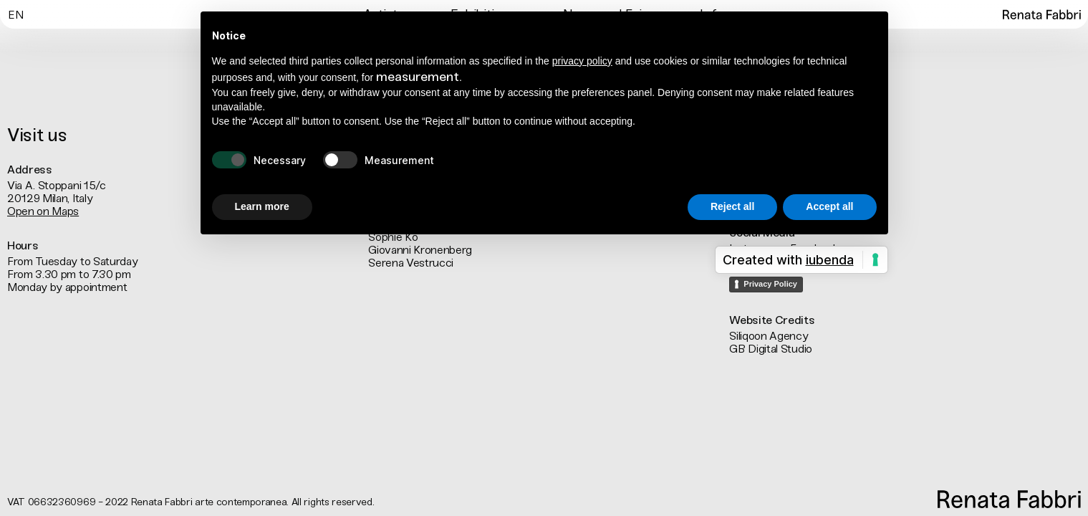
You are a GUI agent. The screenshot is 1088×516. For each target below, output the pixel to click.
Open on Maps (43, 211)
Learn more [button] (262, 206)
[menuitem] (15, 14)
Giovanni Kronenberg (420, 250)
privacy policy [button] (582, 61)
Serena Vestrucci (410, 262)
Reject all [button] (732, 206)
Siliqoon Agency (768, 336)
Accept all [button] (829, 206)
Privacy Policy (770, 284)
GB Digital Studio (770, 348)
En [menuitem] (15, 15)
